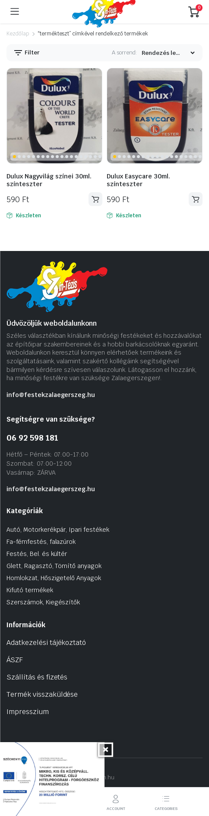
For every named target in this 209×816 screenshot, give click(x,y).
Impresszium (27, 711)
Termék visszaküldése (42, 694)
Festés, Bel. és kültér (36, 554)
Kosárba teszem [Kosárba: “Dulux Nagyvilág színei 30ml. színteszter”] (95, 199)
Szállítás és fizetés (36, 677)
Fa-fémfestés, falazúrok (41, 542)
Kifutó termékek (29, 590)
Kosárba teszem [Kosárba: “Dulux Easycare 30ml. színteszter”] (196, 199)
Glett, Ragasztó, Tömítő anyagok (53, 566)
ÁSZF (14, 659)
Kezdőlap (17, 33)
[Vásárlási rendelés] (168, 53)
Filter (26, 53)
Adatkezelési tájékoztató (46, 642)
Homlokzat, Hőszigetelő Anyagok (53, 578)
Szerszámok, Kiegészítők (43, 602)
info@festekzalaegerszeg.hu (50, 395)
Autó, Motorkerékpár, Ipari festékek (57, 529)
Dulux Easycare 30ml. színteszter (138, 180)
